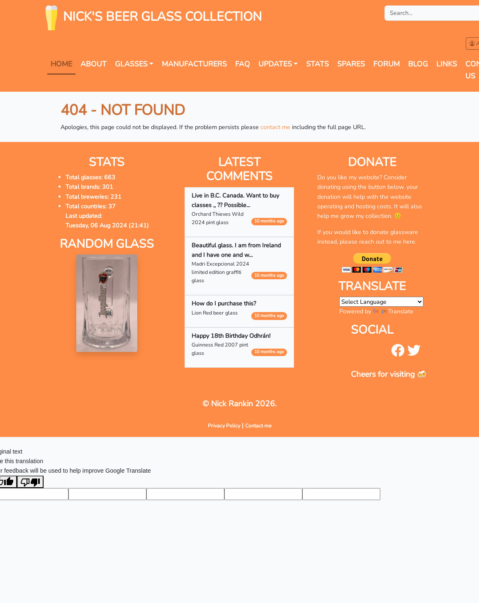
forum (386, 64)
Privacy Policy (224, 425)
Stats (317, 64)
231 (116, 197)
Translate (393, 311)
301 (107, 187)
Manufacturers (194, 64)
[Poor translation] (30, 482)
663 (109, 177)
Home (61, 64)
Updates (275, 64)
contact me (275, 127)
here (409, 241)
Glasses (131, 64)
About (93, 64)
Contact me (258, 425)
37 (112, 206)
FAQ (242, 64)
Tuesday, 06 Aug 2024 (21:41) (107, 225)
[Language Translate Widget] (381, 302)
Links (446, 64)
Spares (351, 64)
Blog (418, 64)
